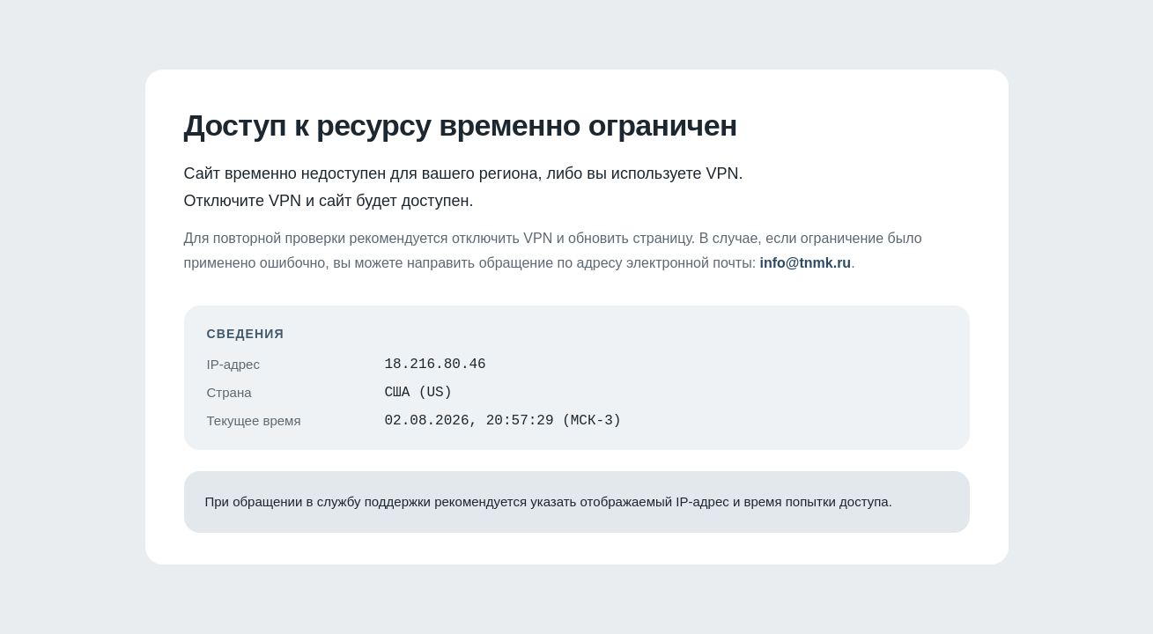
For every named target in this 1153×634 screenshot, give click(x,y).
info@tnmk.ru (806, 257)
